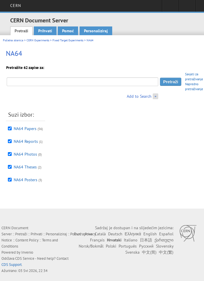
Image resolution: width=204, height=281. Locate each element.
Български (83, 233)
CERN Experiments (38, 40)
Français (97, 240)
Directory (187, 7)
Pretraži (21, 30)
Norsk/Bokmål (91, 246)
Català (100, 233)
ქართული (163, 240)
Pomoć (68, 30)
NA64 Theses (25, 167)
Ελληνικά (133, 233)
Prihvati (45, 30)
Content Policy (26, 240)
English (150, 233)
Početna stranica (13, 40)
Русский (146, 246)
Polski (111, 246)
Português (128, 246)
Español (166, 233)
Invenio (27, 252)
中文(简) (149, 252)
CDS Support (11, 264)
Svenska (132, 252)
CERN (15, 5)
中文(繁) (166, 252)
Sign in (170, 7)
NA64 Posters (25, 179)
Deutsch (115, 233)
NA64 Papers (25, 128)
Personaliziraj (96, 30)
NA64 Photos (25, 154)
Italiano (131, 240)
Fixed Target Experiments (67, 40)
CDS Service (24, 258)
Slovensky (164, 246)
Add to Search (139, 96)
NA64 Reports (26, 141)
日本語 (146, 240)
